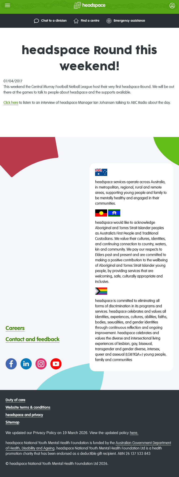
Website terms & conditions (28, 408)
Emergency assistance (126, 20)
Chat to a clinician (50, 20)
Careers (15, 328)
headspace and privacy (24, 415)
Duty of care (15, 400)
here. (134, 433)
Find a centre (87, 20)
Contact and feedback (32, 339)
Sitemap (12, 422)
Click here (10, 103)
